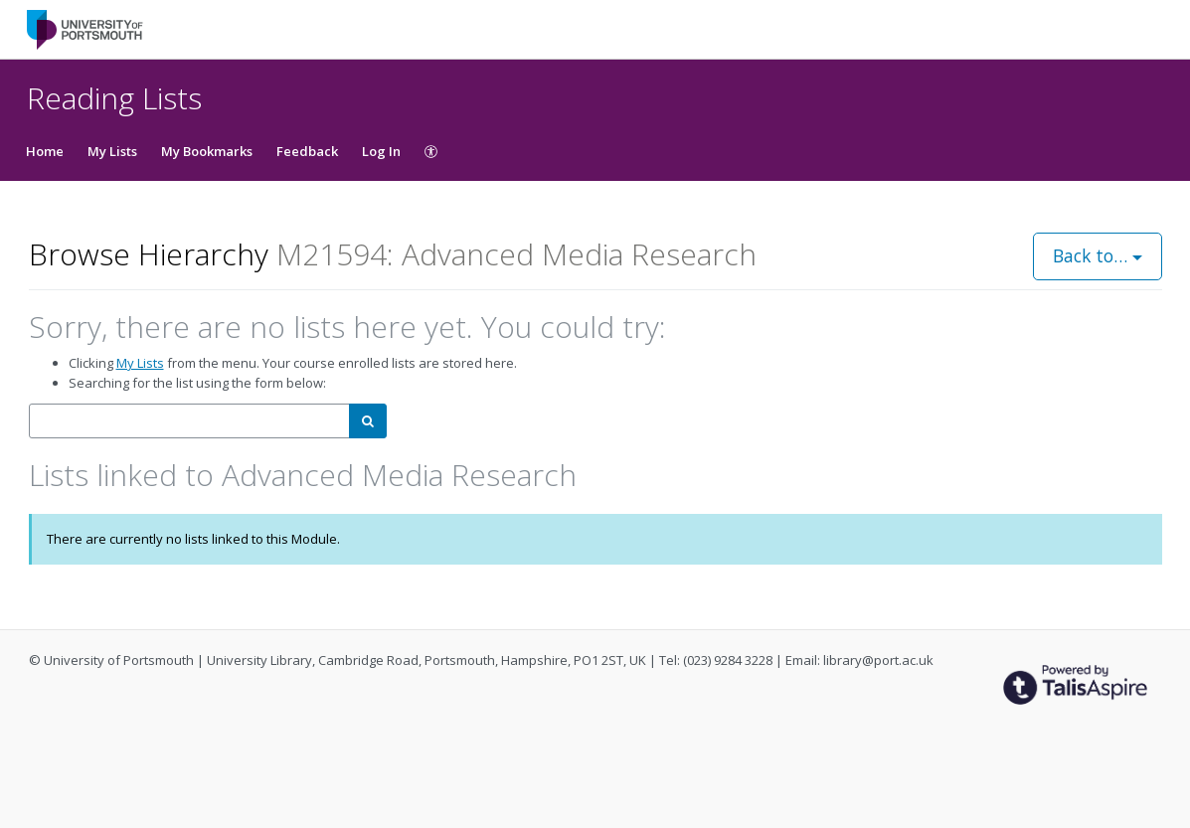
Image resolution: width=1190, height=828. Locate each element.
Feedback (307, 151)
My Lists (112, 151)
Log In (381, 151)
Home (45, 151)
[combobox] (189, 421)
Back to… (1097, 255)
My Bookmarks (207, 151)
